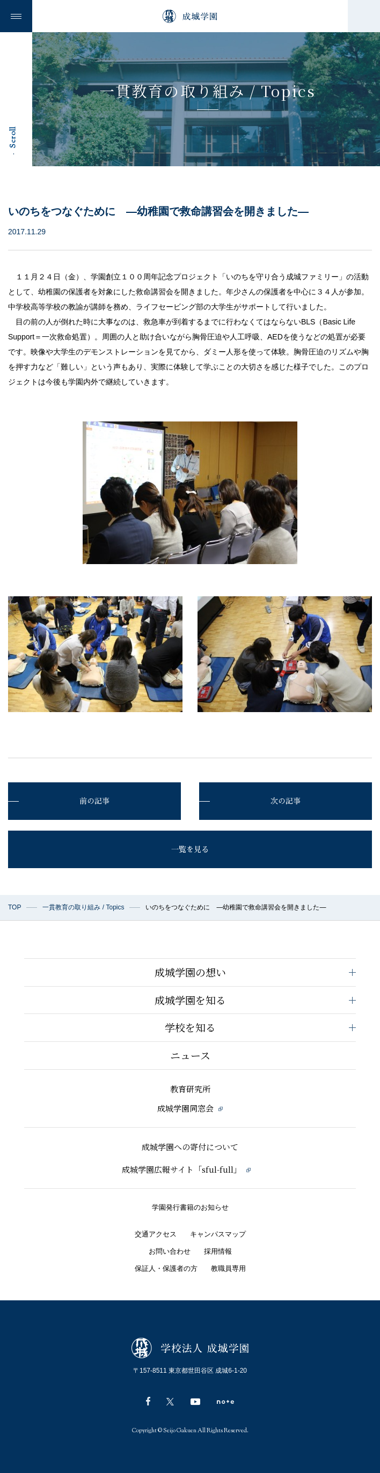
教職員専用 (228, 1268)
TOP (14, 907)
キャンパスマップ (218, 1234)
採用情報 (218, 1251)
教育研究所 (190, 1088)
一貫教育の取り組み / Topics (83, 907)
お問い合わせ (170, 1251)
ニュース (190, 1055)
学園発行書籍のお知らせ (190, 1207)
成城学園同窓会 (190, 1108)
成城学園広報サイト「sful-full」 (186, 1169)
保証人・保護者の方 (166, 1268)
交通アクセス (156, 1234)
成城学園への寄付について (190, 1146)
